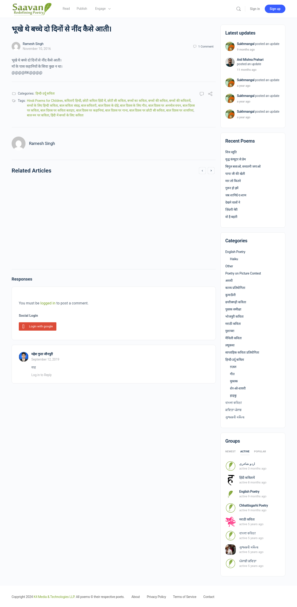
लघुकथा (230, 345)
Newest (230, 451)
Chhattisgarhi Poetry (253, 505)
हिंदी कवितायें (247, 477)
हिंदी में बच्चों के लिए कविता (67, 115)
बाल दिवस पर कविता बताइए (57, 110)
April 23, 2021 (39, 235)
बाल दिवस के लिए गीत (133, 105)
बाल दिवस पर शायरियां (179, 110)
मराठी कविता (233, 324)
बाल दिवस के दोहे (108, 105)
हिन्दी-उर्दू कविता (45, 93)
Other (229, 266)
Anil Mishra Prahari (250, 59)
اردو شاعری (247, 464)
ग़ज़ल (233, 367)
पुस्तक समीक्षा (233, 309)
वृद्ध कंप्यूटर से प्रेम (235, 159)
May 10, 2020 (143, 249)
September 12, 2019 (45, 359)
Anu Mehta (38, 231)
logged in (47, 303)
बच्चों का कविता (137, 100)
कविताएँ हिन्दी (72, 100)
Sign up (275, 9)
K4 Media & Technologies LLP (54, 597)
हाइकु (233, 395)
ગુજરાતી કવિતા (234, 417)
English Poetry (235, 252)
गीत (232, 374)
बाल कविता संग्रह (69, 105)
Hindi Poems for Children (45, 100)
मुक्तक (234, 381)
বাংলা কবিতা (233, 403)
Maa (127, 188)
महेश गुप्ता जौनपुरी (42, 354)
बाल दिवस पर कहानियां (90, 110)
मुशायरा (229, 331)
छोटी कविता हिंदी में (94, 100)
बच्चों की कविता (158, 100)
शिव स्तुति (231, 152)
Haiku (234, 259)
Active (244, 451)
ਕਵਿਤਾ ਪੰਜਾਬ (233, 410)
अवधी (228, 280)
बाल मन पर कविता (38, 115)
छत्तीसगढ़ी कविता (235, 302)
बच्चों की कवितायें (179, 100)
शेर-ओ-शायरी (238, 388)
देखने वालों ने (232, 202)
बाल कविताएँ (89, 105)
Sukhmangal (246, 44)
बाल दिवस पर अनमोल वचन (164, 105)
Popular (260, 451)
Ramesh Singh (33, 44)
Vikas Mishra (143, 244)
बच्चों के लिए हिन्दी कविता (42, 105)
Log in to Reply (41, 375)
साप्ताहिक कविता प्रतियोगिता (242, 352)
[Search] (238, 9)
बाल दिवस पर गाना (116, 110)
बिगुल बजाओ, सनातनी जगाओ (243, 166)
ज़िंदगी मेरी (231, 209)
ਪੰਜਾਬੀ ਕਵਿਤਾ (247, 561)
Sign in (255, 9)
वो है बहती (231, 217)
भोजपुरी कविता (234, 316)
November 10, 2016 (37, 49)
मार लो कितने (233, 181)
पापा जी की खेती (235, 174)
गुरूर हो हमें (231, 188)
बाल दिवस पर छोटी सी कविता (147, 110)
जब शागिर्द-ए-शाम (235, 195)
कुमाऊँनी (230, 295)
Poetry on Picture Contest (243, 273)
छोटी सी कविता (116, 100)
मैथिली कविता (233, 338)
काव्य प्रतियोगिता (235, 288)
